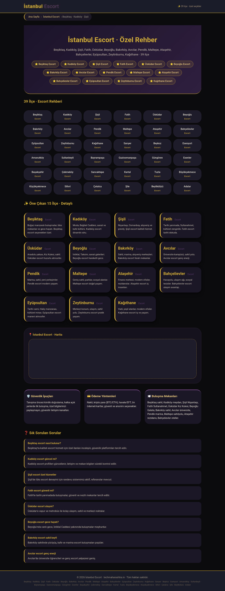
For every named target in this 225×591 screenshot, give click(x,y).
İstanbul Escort (51, 16)
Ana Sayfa (33, 16)
